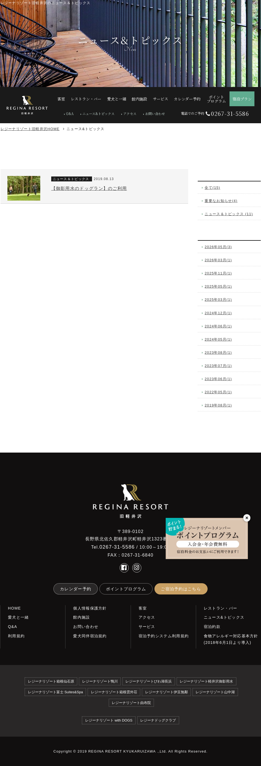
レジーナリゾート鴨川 (100, 681)
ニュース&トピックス (98, 113)
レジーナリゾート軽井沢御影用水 (206, 681)
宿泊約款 (212, 626)
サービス (147, 626)
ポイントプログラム (126, 589)
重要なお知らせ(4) (221, 201)
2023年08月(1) (218, 352)
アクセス (129, 113)
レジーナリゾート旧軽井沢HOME (30, 129)
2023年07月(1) (218, 366)
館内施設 (81, 617)
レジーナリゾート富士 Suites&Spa (55, 692)
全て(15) (212, 188)
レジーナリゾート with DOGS (109, 720)
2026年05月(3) (218, 247)
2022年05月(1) (218, 392)
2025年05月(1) (218, 286)
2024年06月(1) (218, 326)
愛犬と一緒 (18, 617)
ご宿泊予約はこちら (181, 589)
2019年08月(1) (218, 405)
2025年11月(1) (218, 273)
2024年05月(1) (218, 339)
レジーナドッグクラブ (158, 720)
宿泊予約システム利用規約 (164, 636)
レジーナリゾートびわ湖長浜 (148, 681)
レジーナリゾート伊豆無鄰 (166, 692)
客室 (143, 608)
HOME (14, 608)
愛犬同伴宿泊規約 (90, 636)
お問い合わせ (155, 113)
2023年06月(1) (218, 379)
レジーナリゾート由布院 (131, 703)
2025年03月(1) (218, 300)
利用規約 (16, 636)
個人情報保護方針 (90, 608)
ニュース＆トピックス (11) (229, 214)
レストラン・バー (220, 608)
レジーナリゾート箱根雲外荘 (114, 692)
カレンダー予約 (75, 589)
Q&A (70, 113)
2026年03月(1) (218, 260)
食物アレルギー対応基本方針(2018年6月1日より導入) (231, 639)
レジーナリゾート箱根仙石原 (51, 681)
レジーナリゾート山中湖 (215, 692)
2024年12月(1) (218, 313)
